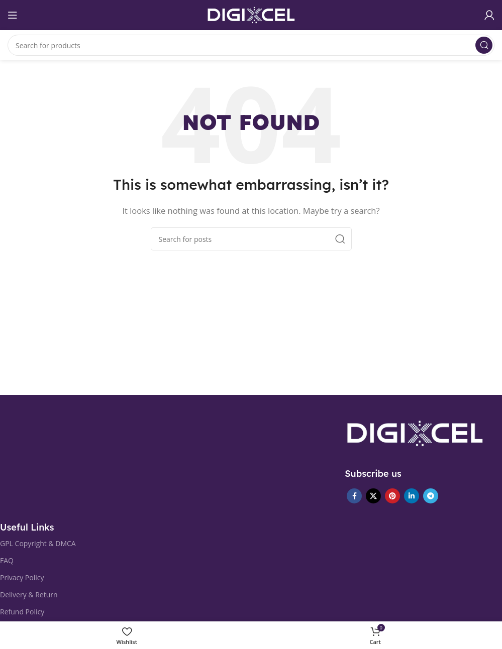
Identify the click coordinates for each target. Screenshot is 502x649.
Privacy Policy (22, 577)
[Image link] (415, 432)
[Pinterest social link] (392, 495)
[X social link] (373, 495)
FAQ (7, 560)
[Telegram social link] (430, 495)
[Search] (251, 45)
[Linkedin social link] (411, 495)
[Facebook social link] (354, 495)
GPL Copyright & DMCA (38, 543)
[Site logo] (251, 14)
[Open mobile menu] (13, 15)
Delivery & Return (29, 594)
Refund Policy (22, 611)
